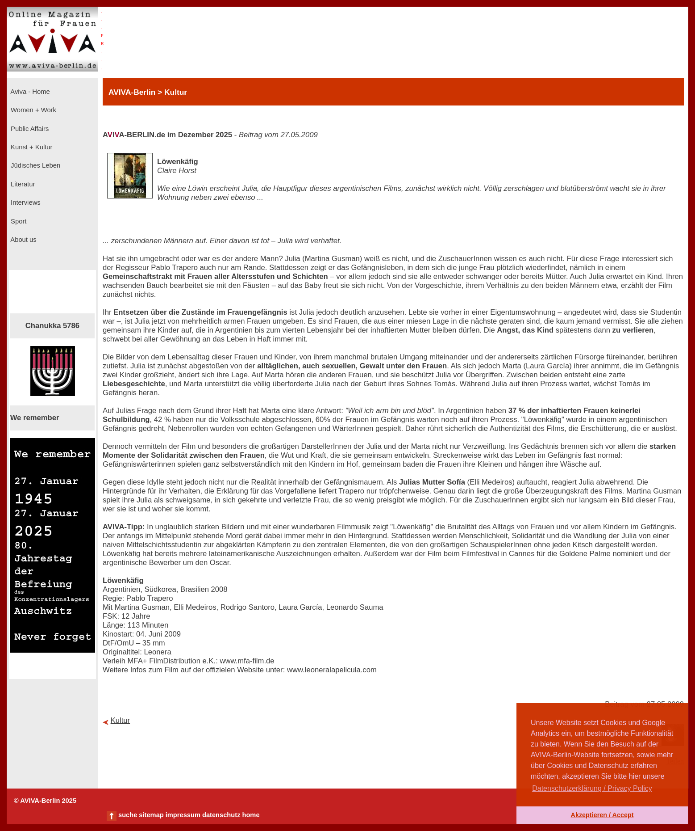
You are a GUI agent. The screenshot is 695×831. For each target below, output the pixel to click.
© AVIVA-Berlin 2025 (45, 800)
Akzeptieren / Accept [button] (601, 814)
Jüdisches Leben (34, 165)
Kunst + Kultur (30, 147)
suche (127, 814)
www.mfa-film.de (247, 661)
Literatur (22, 184)
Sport (17, 221)
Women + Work (32, 110)
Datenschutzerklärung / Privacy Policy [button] (592, 788)
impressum (183, 814)
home (250, 814)
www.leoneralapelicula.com (332, 670)
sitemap (151, 814)
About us (23, 239)
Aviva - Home (29, 91)
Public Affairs (29, 128)
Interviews (25, 202)
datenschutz (221, 814)
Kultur (120, 720)
